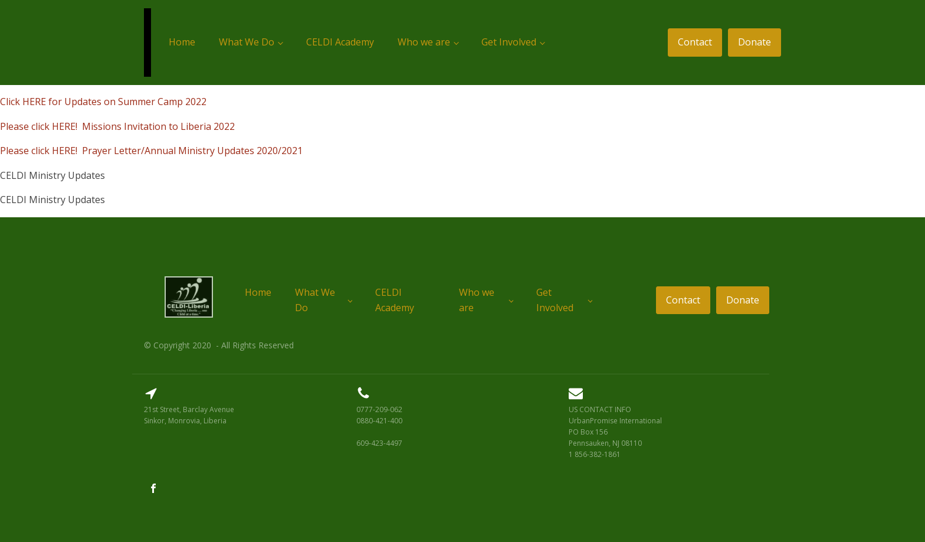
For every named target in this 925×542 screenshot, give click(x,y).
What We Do (246, 41)
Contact (695, 41)
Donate (754, 41)
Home (182, 41)
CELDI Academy (340, 41)
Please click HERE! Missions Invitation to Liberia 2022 (117, 126)
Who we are (424, 41)
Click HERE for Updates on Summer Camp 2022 (103, 101)
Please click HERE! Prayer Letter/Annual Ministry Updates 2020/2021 (151, 150)
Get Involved (508, 41)
